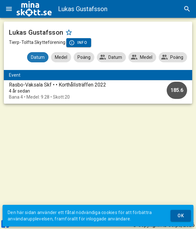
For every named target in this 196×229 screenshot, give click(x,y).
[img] (34, 9)
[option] (98, 90)
